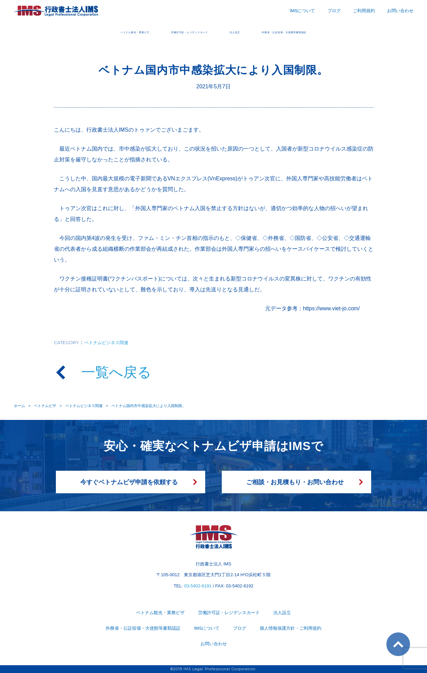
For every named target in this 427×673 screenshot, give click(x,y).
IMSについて (302, 10)
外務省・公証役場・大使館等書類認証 (332, 31)
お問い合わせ (400, 10)
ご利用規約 (364, 10)
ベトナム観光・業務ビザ (78, 31)
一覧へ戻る (116, 372)
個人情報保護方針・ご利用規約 (290, 628)
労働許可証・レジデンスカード (173, 31)
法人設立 (248, 31)
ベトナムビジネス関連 (106, 342)
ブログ (334, 10)
